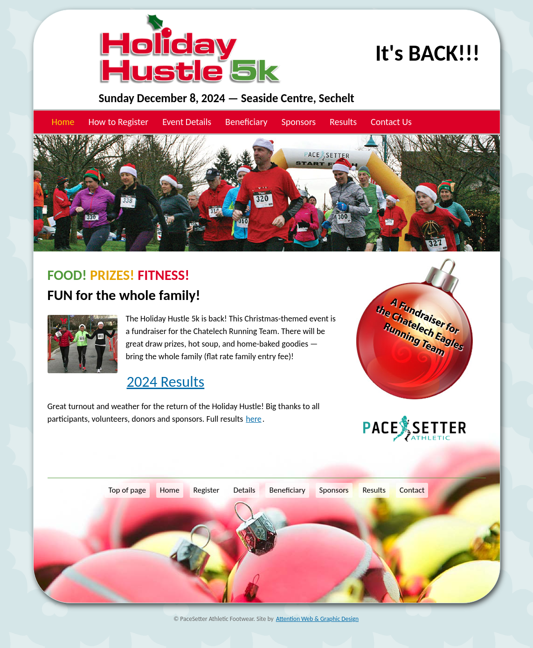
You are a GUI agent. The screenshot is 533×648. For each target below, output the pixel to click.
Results (343, 121)
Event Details (186, 121)
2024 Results (166, 381)
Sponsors (299, 121)
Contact (412, 490)
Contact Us (391, 121)
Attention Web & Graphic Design (317, 619)
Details (244, 490)
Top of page (127, 490)
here (253, 419)
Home (63, 121)
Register (207, 490)
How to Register (118, 121)
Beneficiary (246, 121)
